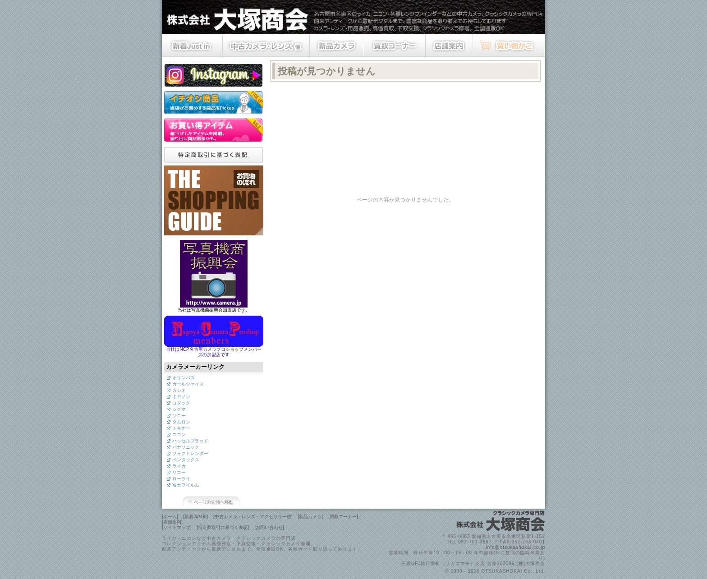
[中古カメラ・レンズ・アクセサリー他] (253, 516)
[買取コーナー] (343, 516)
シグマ (179, 409)
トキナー (181, 428)
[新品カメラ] (310, 516)
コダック (181, 402)
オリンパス (183, 377)
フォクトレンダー (190, 453)
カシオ (179, 390)
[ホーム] (170, 516)
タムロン (181, 421)
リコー (179, 472)
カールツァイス (188, 383)
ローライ (181, 478)
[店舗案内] (172, 521)
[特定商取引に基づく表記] (223, 527)
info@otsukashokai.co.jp (515, 547)
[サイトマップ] (177, 527)
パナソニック (185, 447)
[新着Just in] (196, 516)
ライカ (179, 466)
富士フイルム (185, 484)
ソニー (179, 415)
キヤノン (181, 396)
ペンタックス (185, 459)
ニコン (179, 434)
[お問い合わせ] (269, 527)
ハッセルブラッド (190, 440)
